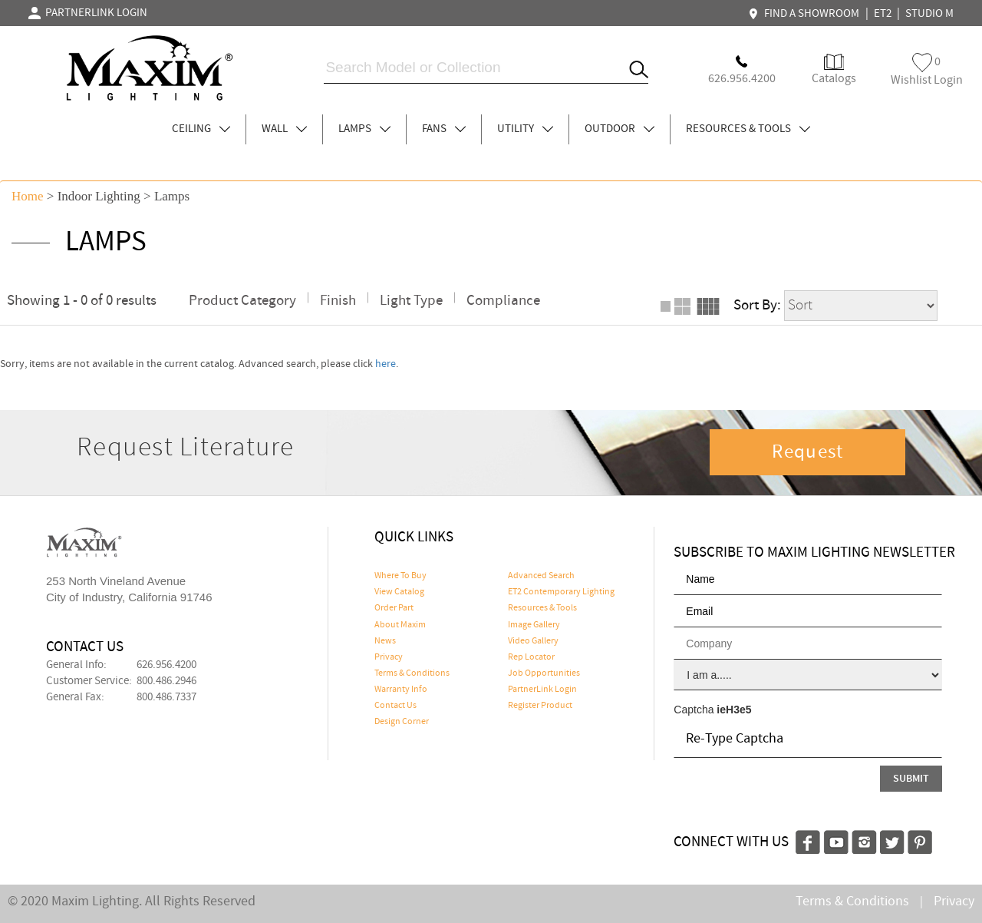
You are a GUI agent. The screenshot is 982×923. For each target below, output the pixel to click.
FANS (444, 129)
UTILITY (525, 129)
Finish (338, 300)
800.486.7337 (166, 697)
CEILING (201, 129)
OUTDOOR (619, 129)
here (385, 364)
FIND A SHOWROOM (806, 14)
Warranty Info (400, 689)
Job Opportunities (544, 673)
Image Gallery (534, 625)
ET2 (882, 14)
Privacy (388, 657)
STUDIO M (929, 14)
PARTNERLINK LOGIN (87, 13)
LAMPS (364, 129)
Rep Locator (531, 657)
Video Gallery (533, 641)
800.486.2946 (166, 681)
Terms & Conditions (412, 673)
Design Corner (401, 722)
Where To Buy (400, 576)
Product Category (242, 300)
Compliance (503, 300)
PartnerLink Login (542, 689)
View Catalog (399, 592)
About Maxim (400, 625)
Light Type (411, 300)
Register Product (540, 706)
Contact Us (395, 706)
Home (28, 196)
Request (808, 452)
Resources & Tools (542, 608)
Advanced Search (541, 576)
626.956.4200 (166, 665)
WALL (284, 129)
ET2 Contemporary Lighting (561, 592)
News (385, 641)
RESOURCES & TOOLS (748, 129)
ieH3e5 (734, 709)
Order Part (394, 608)
